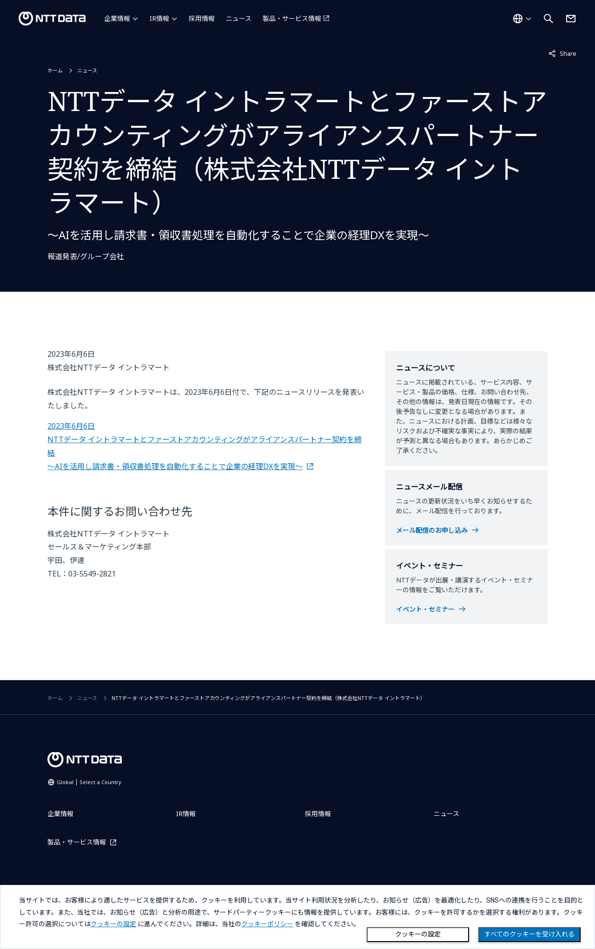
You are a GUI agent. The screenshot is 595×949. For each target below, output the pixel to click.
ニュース (238, 18)
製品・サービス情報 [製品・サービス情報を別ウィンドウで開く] (292, 18)
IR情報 (159, 18)
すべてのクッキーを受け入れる (529, 934)
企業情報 (117, 18)
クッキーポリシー (267, 924)
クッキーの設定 (418, 934)
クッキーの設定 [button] (113, 924)
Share (562, 53)
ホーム (55, 70)
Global (89, 782)
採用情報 (202, 18)
